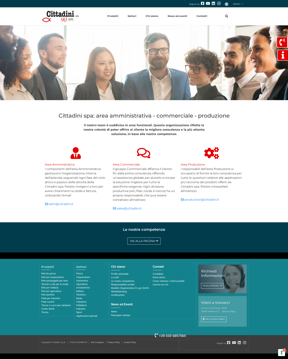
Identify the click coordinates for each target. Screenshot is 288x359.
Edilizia (80, 291)
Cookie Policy (130, 342)
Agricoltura (81, 284)
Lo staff (115, 277)
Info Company (97, 342)
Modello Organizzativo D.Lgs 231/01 (130, 288)
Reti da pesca (48, 273)
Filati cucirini (47, 301)
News (114, 311)
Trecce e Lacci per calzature (56, 305)
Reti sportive (47, 294)
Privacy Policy (113, 342)
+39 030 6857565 (170, 336)
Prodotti (112, 16)
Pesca (79, 273)
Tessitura (81, 294)
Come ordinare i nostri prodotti (168, 281)
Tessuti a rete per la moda (54, 284)
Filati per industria (50, 298)
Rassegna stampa (120, 315)
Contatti (202, 16)
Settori (132, 16)
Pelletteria (81, 305)
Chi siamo (152, 16)
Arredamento (83, 287)
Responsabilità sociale (122, 284)
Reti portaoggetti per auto (54, 280)
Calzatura (81, 301)
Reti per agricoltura (51, 291)
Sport (79, 312)
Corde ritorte (47, 308)
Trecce (44, 312)
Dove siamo (159, 277)
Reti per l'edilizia (49, 287)
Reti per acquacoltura (52, 277)
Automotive (82, 280)
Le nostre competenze (122, 281)
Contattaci (158, 273)
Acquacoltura (83, 277)
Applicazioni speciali (86, 316)
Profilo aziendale (120, 273)
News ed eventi (177, 16)
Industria (80, 308)
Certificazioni (118, 295)
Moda (79, 298)
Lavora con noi (160, 284)
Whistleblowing (119, 291)
